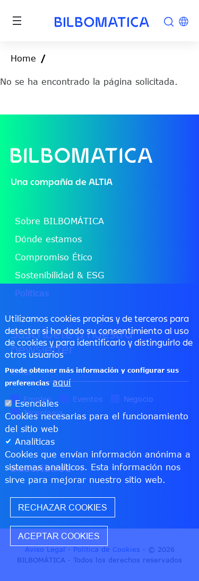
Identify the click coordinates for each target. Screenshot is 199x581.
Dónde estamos (48, 239)
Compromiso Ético (53, 257)
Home (23, 58)
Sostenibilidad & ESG (59, 275)
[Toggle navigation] (17, 20)
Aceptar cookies (59, 536)
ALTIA (101, 182)
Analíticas (35, 441)
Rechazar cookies (62, 507)
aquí (62, 382)
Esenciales (36, 403)
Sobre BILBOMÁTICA (59, 221)
